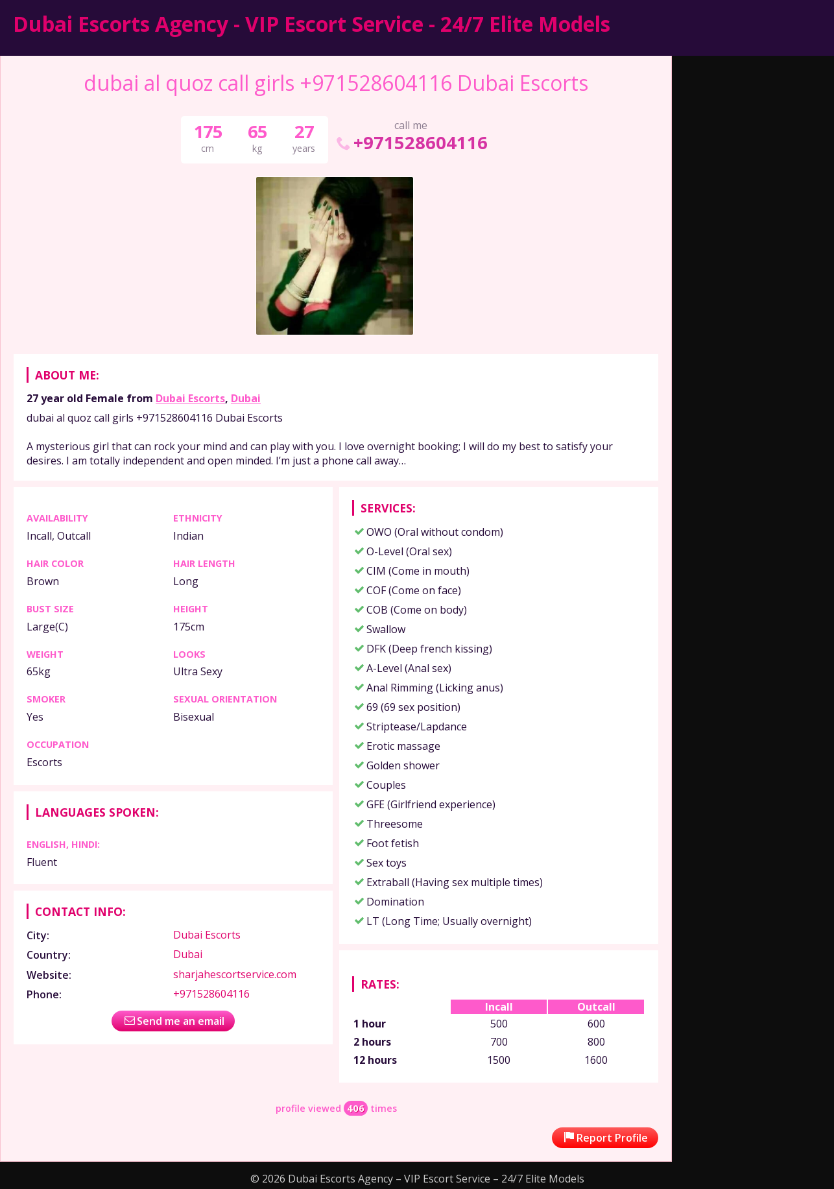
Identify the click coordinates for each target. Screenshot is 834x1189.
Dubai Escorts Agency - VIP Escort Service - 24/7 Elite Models (311, 24)
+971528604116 (411, 142)
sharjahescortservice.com (234, 974)
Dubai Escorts (190, 398)
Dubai (246, 398)
